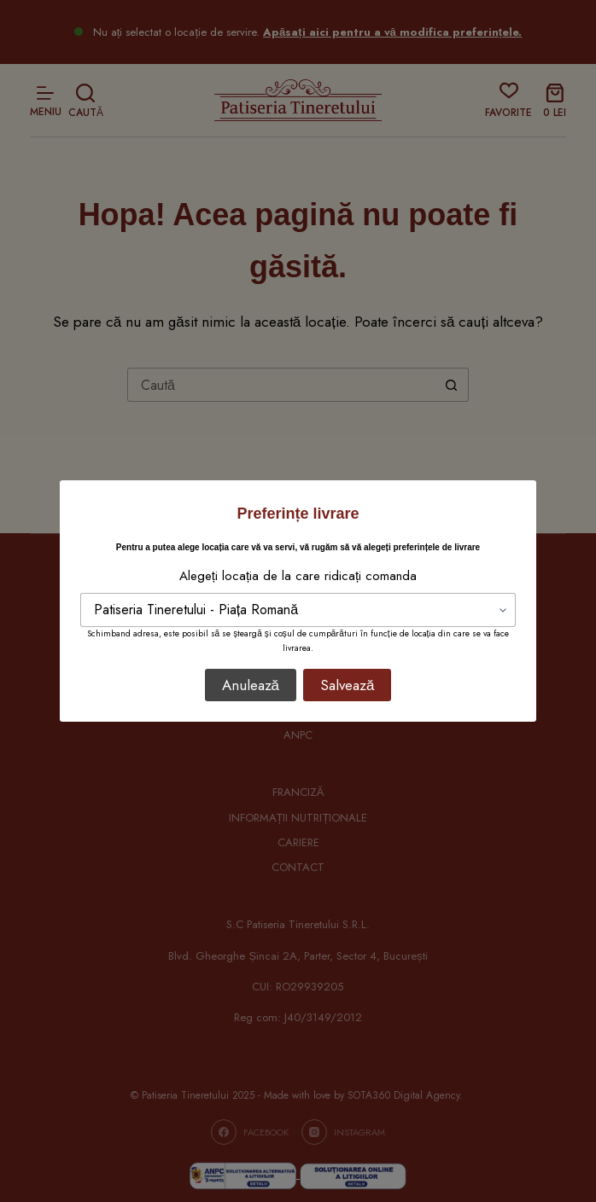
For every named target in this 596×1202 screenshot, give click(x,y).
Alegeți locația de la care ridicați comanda (298, 575)
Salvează (347, 685)
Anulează (250, 685)
